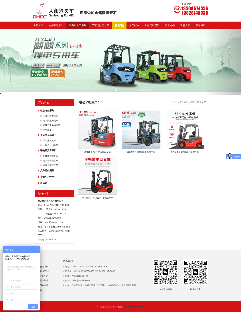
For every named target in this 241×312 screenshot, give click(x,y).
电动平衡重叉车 (50, 160)
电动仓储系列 (47, 110)
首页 (186, 102)
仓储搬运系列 (56, 25)
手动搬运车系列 (48, 135)
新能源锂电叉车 (50, 156)
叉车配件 (134, 25)
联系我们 (200, 25)
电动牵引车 (48, 130)
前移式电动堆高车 (51, 125)
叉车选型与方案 (100, 25)
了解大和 (185, 25)
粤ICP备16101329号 (134, 306)
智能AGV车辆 (47, 176)
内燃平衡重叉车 (50, 165)
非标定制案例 (152, 25)
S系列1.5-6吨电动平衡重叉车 (185, 152)
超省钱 (119, 25)
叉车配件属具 (47, 170)
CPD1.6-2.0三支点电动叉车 (97, 152)
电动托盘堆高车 (50, 120)
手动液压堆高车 (50, 145)
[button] (223, 62)
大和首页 (38, 25)
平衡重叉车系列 (77, 25)
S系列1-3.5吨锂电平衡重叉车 (141, 152)
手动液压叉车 (49, 140)
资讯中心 (170, 25)
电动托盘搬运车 (50, 116)
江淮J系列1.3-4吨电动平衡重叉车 (97, 198)
